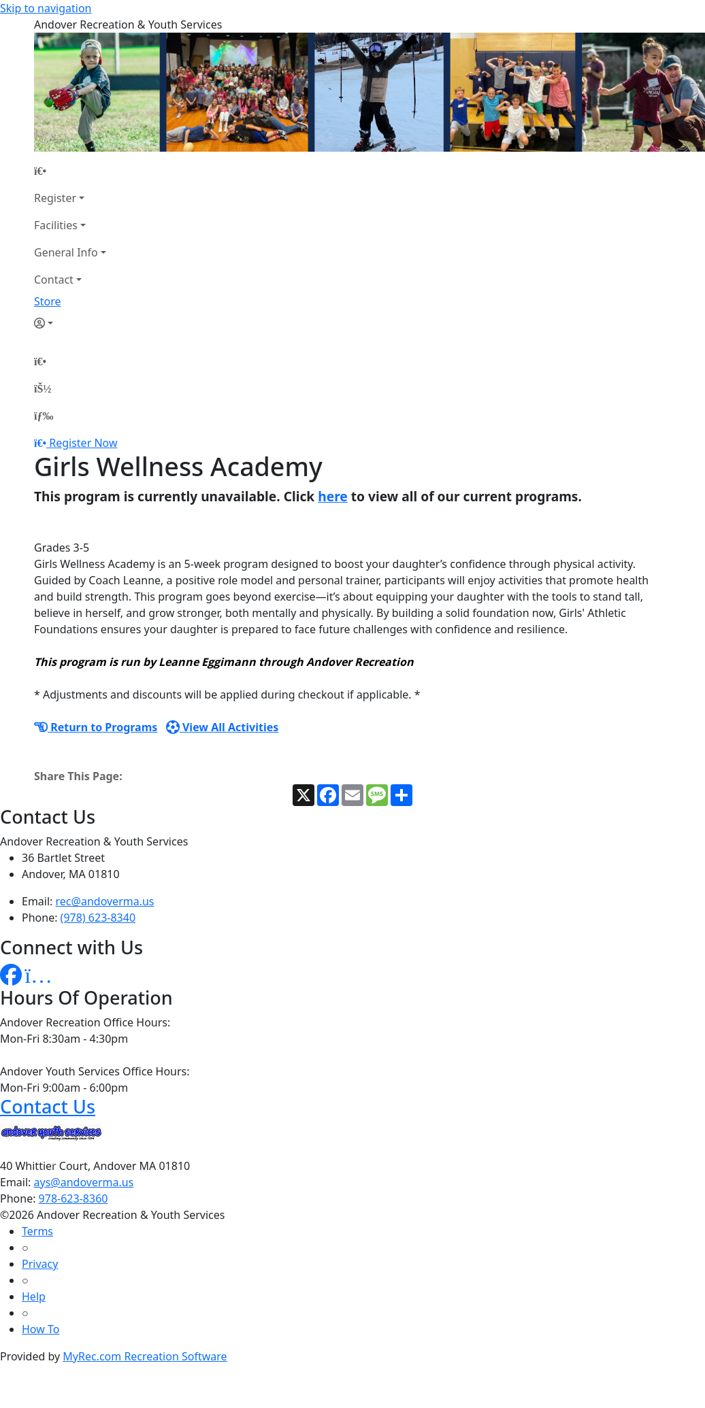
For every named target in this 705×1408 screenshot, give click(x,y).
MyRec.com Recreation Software (145, 1356)
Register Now (83, 442)
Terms (37, 1231)
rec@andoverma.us (105, 901)
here (333, 496)
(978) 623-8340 (98, 917)
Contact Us (47, 1106)
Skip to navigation (45, 8)
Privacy (40, 1263)
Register (55, 197)
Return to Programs (95, 727)
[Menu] (43, 415)
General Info (66, 252)
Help (34, 1296)
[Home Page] (70, 170)
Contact (53, 279)
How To (40, 1329)
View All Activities (222, 727)
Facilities (56, 225)
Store (47, 301)
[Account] (70, 323)
